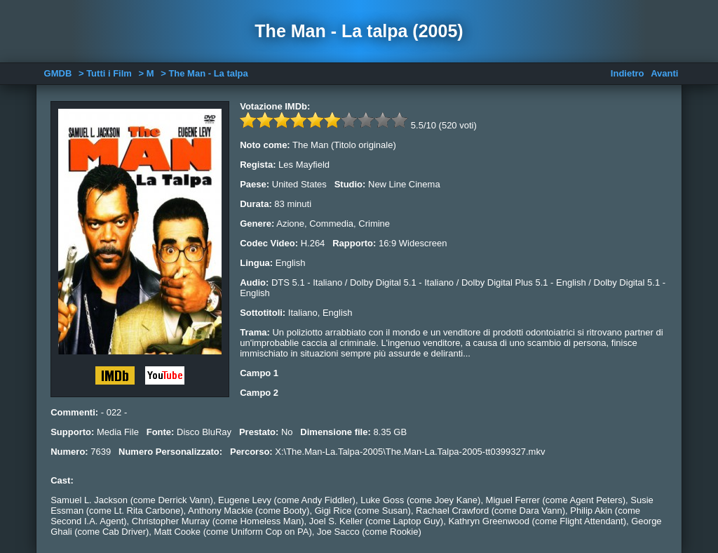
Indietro (627, 73)
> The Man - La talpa (204, 73)
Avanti (664, 73)
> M (146, 73)
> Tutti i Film (105, 73)
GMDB (58, 73)
